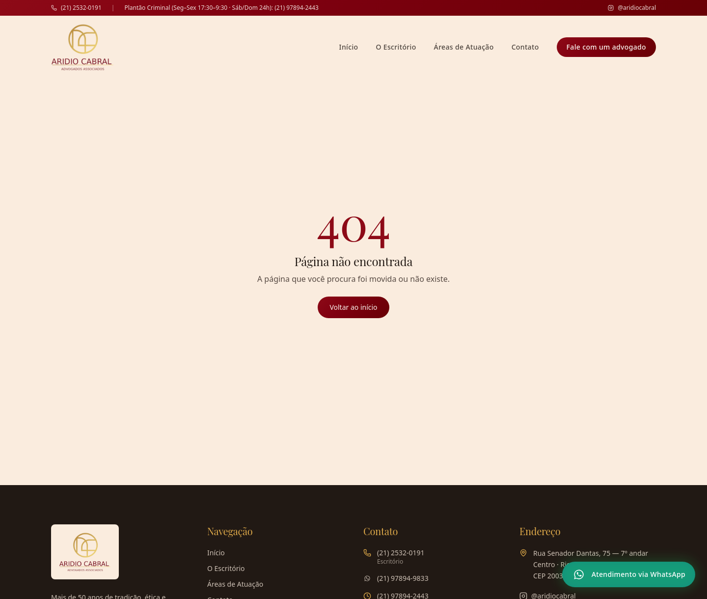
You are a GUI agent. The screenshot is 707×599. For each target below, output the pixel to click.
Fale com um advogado (606, 47)
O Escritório (396, 47)
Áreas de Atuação (464, 47)
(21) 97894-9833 (403, 578)
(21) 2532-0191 (76, 8)
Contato (525, 47)
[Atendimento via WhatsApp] (628, 574)
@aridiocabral (632, 8)
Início (348, 47)
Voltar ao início (353, 307)
